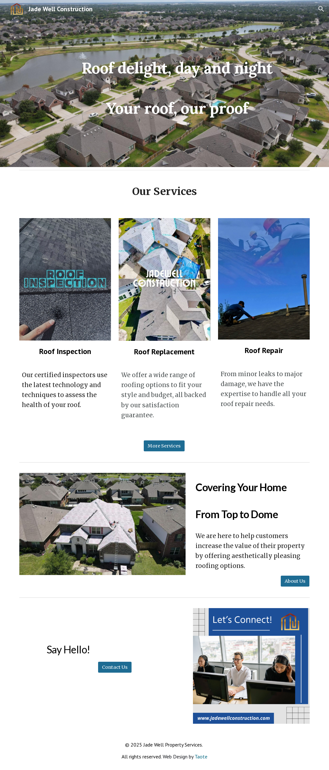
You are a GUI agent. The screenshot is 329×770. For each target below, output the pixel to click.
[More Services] (164, 445)
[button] (321, 9)
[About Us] (295, 581)
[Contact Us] (115, 667)
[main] (177, 83)
